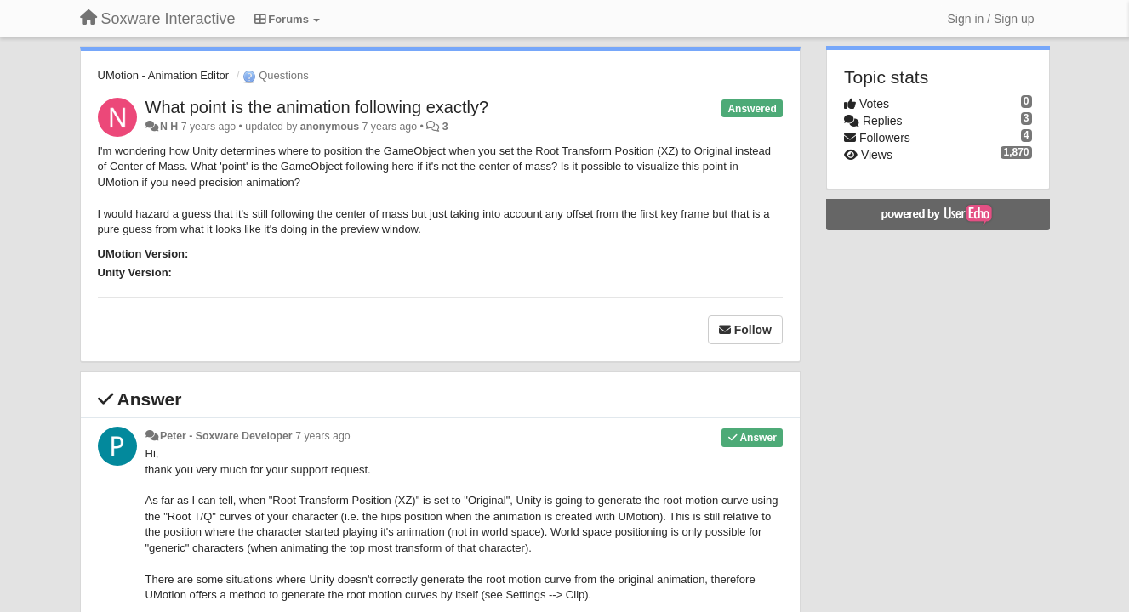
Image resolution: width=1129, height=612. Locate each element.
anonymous (329, 127)
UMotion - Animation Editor (164, 75)
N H (169, 127)
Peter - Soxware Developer (226, 436)
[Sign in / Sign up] (991, 18)
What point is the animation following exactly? (317, 107)
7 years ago (323, 436)
